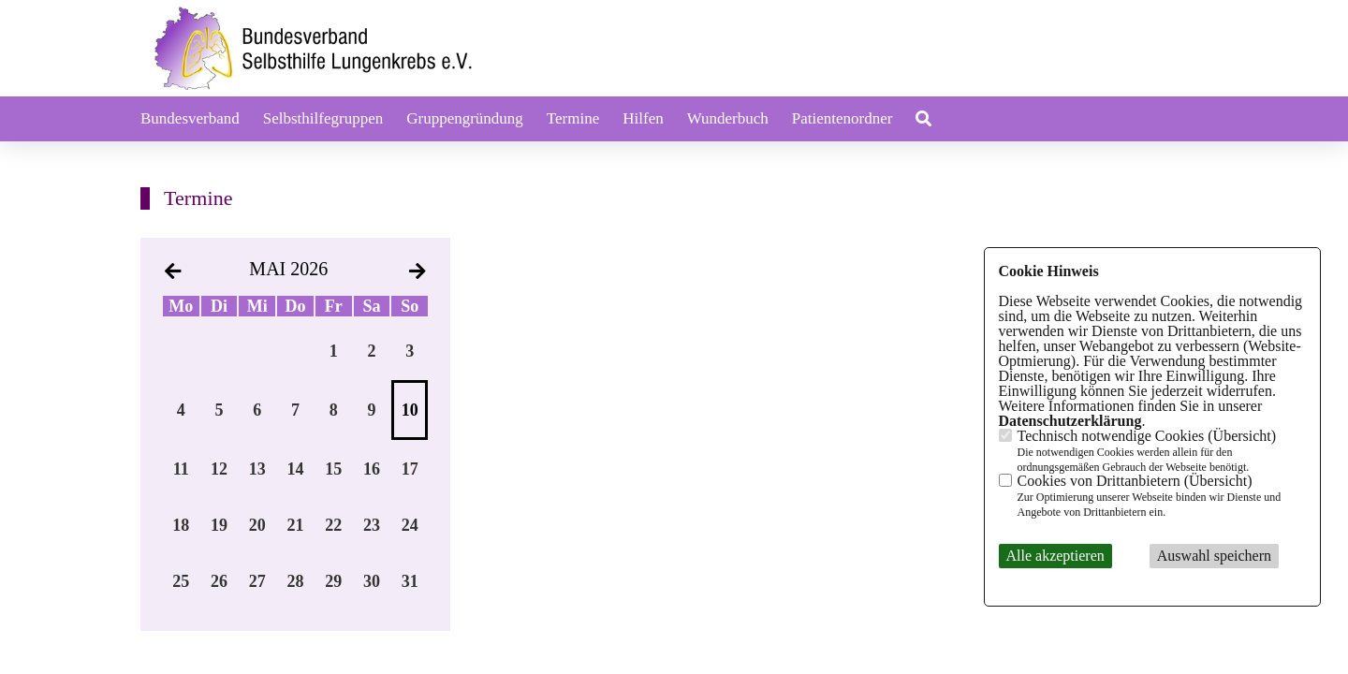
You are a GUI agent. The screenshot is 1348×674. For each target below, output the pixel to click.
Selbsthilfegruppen (323, 118)
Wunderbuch (728, 118)
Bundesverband (190, 118)
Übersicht (1242, 436)
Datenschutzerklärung (1070, 421)
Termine (573, 118)
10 (410, 410)
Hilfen (643, 118)
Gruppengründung (464, 118)
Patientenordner (842, 118)
